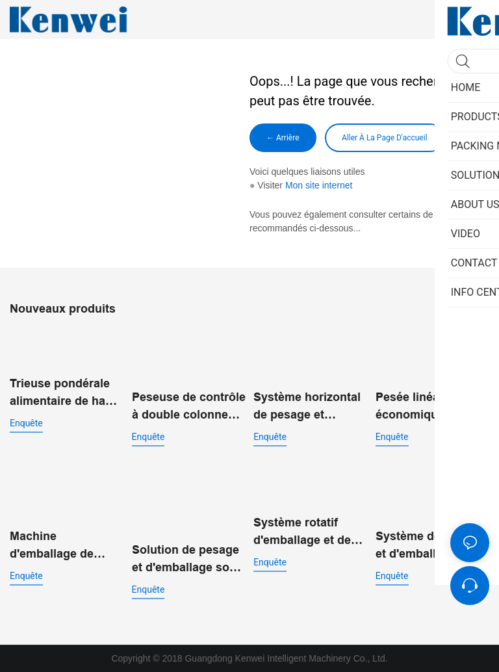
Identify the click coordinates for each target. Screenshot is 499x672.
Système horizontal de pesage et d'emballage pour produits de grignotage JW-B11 (307, 407)
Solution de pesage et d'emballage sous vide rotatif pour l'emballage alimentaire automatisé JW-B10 (187, 559)
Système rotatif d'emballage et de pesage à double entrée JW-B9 (302, 532)
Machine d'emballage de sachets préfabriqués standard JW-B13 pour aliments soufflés (57, 546)
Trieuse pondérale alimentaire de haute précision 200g (66, 393)
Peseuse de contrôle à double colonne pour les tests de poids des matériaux (189, 407)
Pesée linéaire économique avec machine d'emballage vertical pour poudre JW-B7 (431, 407)
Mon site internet (319, 185)
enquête (26, 423)
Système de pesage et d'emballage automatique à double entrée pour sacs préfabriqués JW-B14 (430, 546)
